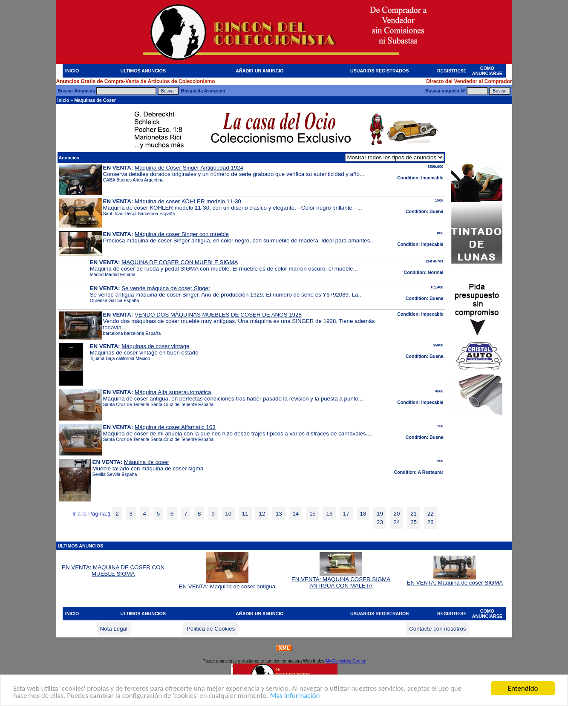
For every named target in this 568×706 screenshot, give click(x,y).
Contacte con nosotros (437, 628)
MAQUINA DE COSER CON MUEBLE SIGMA (179, 262)
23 (380, 522)
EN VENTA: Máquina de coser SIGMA (455, 580)
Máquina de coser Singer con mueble (182, 234)
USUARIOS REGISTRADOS (379, 70)
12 (262, 513)
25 (413, 522)
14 (295, 513)
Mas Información (295, 696)
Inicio (63, 100)
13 (279, 513)
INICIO (72, 70)
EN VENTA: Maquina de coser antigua (227, 584)
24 (397, 522)
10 (228, 513)
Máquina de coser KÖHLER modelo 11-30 (188, 201)
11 (245, 513)
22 (430, 513)
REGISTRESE (452, 70)
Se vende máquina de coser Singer (165, 288)
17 (346, 513)
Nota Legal (113, 628)
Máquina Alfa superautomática (173, 392)
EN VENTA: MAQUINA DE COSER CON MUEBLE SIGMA (113, 570)
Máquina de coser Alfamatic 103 (175, 427)
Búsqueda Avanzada (203, 90)
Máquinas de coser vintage (155, 346)
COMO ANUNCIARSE (487, 71)
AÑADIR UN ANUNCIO (259, 70)
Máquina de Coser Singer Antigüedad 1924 (189, 167)
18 (363, 513)
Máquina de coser (146, 462)
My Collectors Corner (346, 661)
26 (430, 522)
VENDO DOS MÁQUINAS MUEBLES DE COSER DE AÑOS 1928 (218, 314)
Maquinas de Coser (95, 100)
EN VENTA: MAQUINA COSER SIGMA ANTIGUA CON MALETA (340, 580)
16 (329, 513)
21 (413, 513)
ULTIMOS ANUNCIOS (143, 70)
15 (312, 513)
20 (397, 513)
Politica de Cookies (211, 628)
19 (380, 513)
